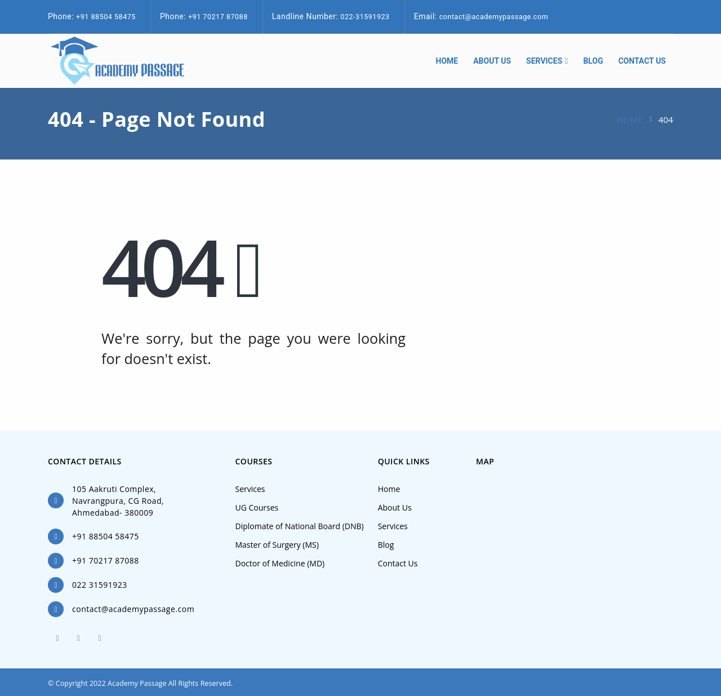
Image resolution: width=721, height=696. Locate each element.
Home (447, 60)
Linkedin (99, 637)
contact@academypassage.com (493, 16)
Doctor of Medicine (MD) (280, 563)
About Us (492, 60)
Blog (593, 60)
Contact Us (642, 60)
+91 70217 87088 (218, 16)
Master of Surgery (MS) (277, 544)
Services (544, 60)
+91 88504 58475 (106, 16)
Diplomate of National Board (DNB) (299, 526)
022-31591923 (364, 16)
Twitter (78, 637)
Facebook (57, 637)
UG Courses (257, 507)
